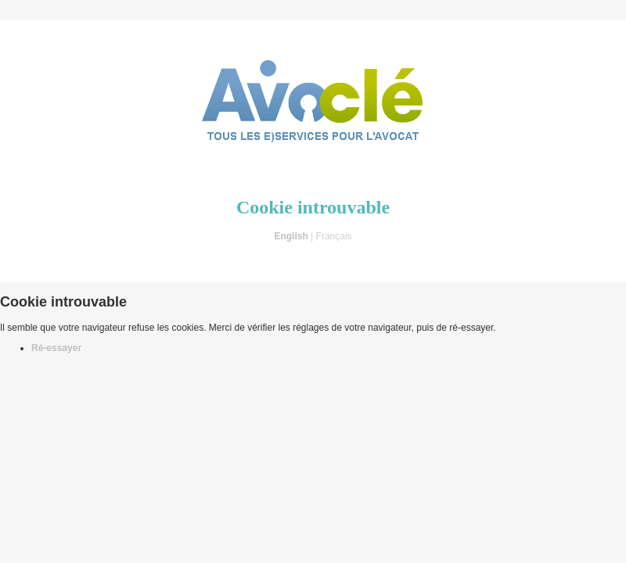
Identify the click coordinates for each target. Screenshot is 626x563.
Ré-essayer (56, 347)
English (291, 236)
